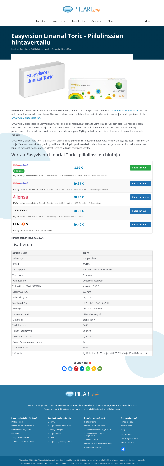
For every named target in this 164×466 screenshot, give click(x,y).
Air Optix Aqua (54, 434)
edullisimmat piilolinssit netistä (80, 409)
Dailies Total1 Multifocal (94, 426)
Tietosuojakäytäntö (129, 438)
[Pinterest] (76, 368)
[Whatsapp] (88, 368)
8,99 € (78, 168)
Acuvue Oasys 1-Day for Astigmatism (94, 435)
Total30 (51, 438)
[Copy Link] (93, 368)
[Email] (99, 368)
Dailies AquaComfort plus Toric (97, 444)
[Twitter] (70, 368)
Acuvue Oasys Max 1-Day (22, 442)
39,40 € (78, 224)
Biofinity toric (90, 422)
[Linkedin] (82, 368)
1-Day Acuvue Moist (20, 438)
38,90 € (78, 197)
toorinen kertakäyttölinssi (124, 110)
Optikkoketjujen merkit (40, 49)
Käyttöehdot (126, 435)
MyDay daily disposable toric (26, 117)
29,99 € (78, 183)
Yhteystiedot (126, 426)
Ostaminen (24, 49)
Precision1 (16, 434)
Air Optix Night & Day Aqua (60, 442)
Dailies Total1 (17, 422)
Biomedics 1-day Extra (21, 430)
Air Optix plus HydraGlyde (59, 426)
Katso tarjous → (140, 167)
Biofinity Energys (55, 430)
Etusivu (14, 49)
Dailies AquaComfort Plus (22, 426)
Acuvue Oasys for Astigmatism (97, 430)
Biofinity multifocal (92, 448)
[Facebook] (64, 368)
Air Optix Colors (91, 440)
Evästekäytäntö (127, 442)
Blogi (123, 430)
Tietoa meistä (127, 422)
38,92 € (78, 211)
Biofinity (51, 422)
